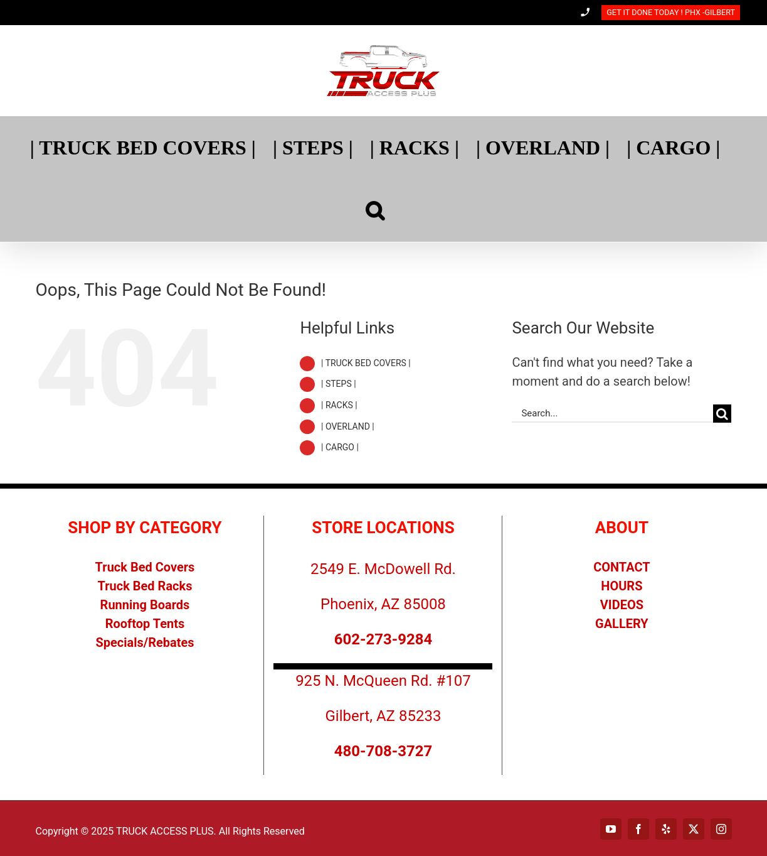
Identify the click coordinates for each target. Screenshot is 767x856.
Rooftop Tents (145, 623)
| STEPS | (338, 384)
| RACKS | (339, 405)
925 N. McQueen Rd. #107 (383, 681)
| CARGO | (340, 447)
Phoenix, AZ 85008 (383, 604)
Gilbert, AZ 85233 (383, 716)
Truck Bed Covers (145, 567)
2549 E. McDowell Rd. (383, 569)
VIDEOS (621, 604)
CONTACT (621, 567)
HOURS (621, 585)
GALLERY (621, 623)
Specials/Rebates (144, 642)
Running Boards (145, 604)
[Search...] (612, 413)
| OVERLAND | (347, 426)
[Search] (375, 210)
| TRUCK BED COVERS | (366, 363)
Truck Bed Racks (144, 585)
